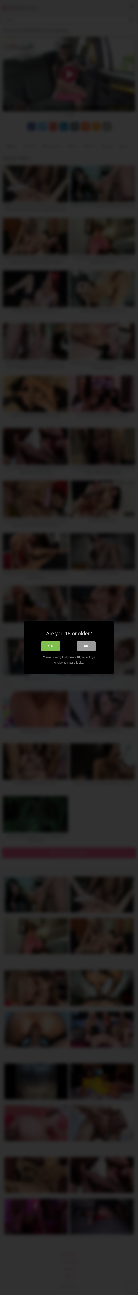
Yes (50, 646)
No (86, 646)
